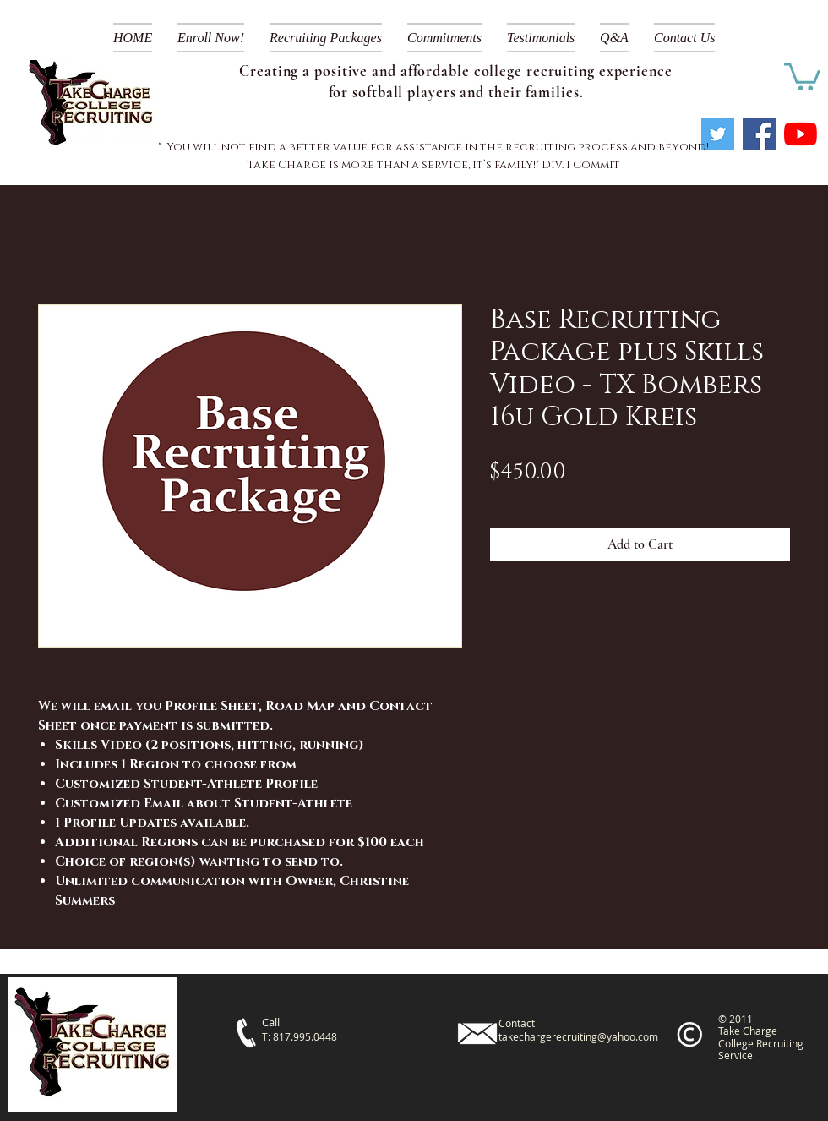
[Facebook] (759, 134)
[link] (802, 75)
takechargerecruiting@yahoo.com (578, 1036)
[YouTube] (800, 134)
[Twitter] (717, 134)
